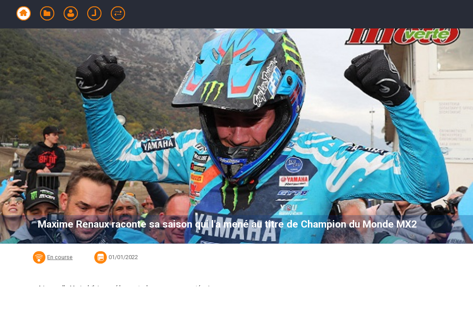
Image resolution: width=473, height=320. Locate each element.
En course (60, 257)
